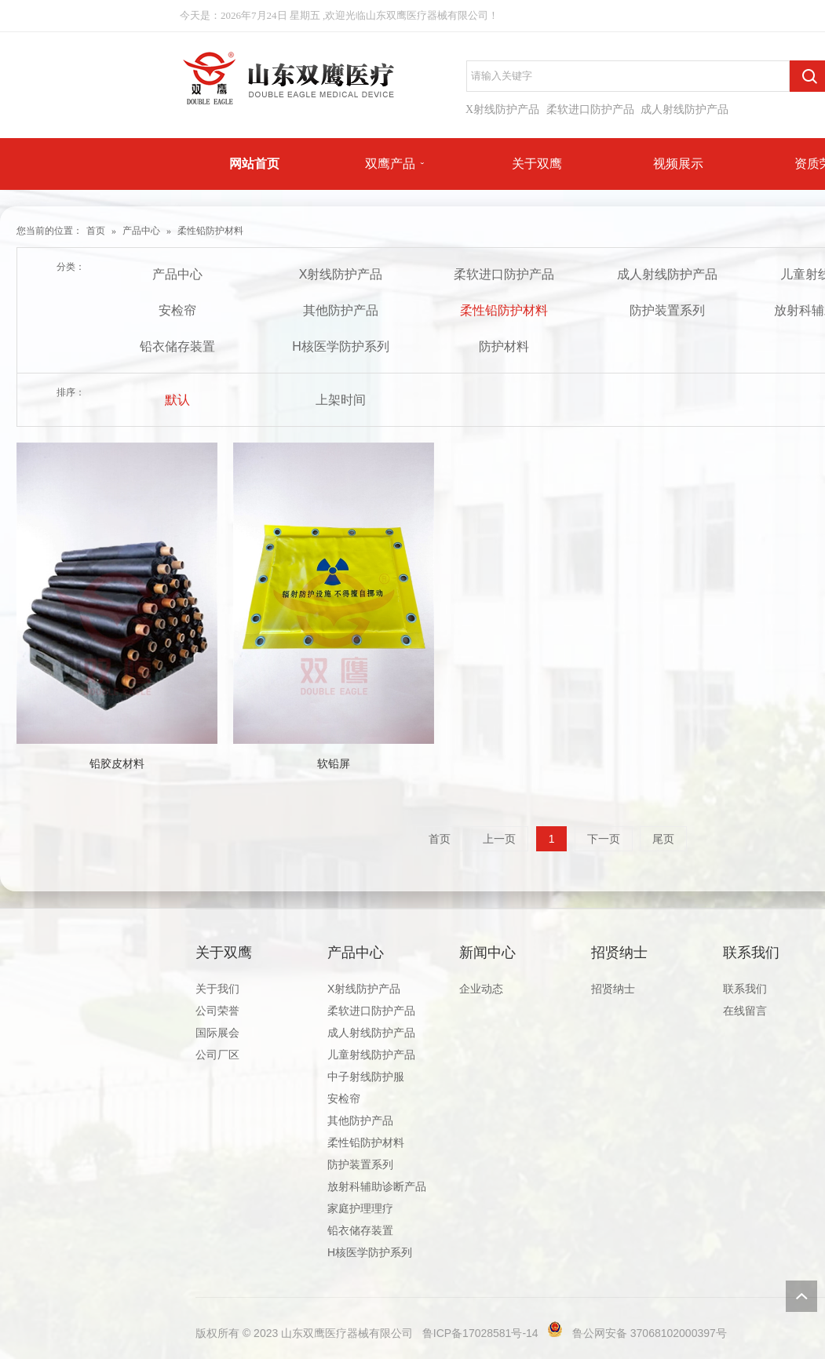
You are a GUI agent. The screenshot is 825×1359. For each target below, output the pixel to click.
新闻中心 (487, 952)
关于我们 (217, 988)
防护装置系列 (667, 310)
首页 (95, 230)
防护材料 (504, 346)
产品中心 (141, 230)
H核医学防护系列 (340, 346)
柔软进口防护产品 (590, 109)
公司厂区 (217, 1054)
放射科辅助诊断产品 (376, 1186)
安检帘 (177, 310)
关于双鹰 (537, 163)
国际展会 (217, 1032)
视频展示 (678, 163)
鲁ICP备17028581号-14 (480, 1333)
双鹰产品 (390, 163)
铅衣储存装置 (177, 346)
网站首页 (254, 163)
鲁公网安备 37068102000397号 (649, 1333)
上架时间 (341, 399)
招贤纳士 (619, 952)
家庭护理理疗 (360, 1208)
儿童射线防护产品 (371, 1054)
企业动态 (481, 988)
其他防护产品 (340, 310)
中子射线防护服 (365, 1076)
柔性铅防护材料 (210, 230)
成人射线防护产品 (684, 109)
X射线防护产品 (502, 109)
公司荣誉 (217, 1010)
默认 (177, 399)
